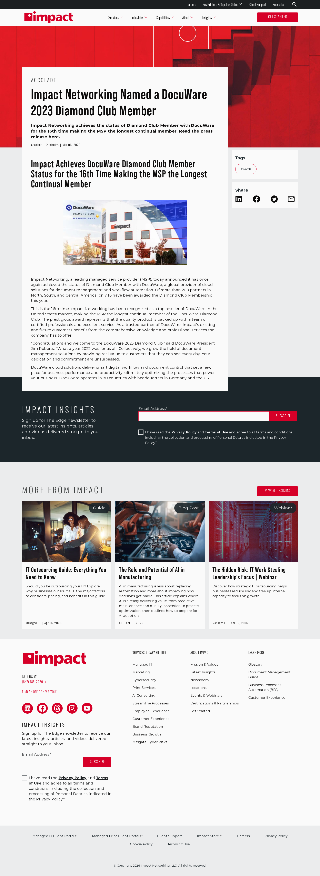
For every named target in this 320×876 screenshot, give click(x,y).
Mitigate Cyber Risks (149, 742)
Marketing (141, 672)
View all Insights (277, 491)
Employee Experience (151, 711)
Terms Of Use (179, 844)
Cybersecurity (144, 680)
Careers (191, 4)
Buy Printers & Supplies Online (222, 4)
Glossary (255, 664)
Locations (198, 688)
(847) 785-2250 (34, 682)
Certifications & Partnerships (214, 703)
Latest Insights (203, 672)
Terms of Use (216, 432)
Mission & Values (204, 664)
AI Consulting (144, 695)
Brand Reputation (147, 727)
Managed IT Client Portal (55, 836)
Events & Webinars (206, 695)
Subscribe (278, 4)
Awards (245, 169)
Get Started (277, 17)
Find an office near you (39, 692)
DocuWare (152, 284)
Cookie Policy (141, 844)
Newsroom (199, 680)
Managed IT (142, 664)
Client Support (257, 4)
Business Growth (146, 734)
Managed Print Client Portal (117, 836)
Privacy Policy (184, 432)
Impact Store (209, 836)
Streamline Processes (150, 703)
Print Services (144, 688)
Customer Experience (151, 719)
